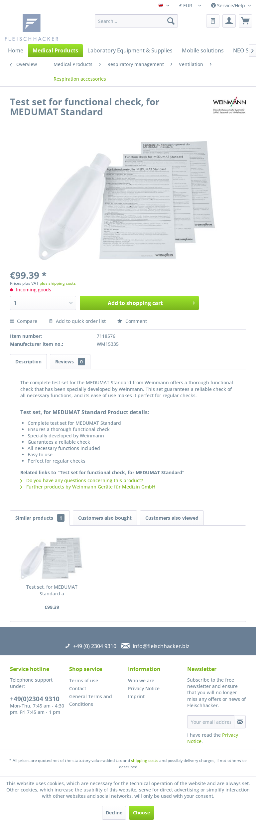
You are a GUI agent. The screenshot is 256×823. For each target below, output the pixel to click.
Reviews (70, 361)
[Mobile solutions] (202, 50)
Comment (132, 321)
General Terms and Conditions (90, 700)
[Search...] (136, 21)
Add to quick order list (77, 321)
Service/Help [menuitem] (228, 5)
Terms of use (83, 680)
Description (28, 361)
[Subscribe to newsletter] (240, 721)
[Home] (15, 50)
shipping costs (144, 760)
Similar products (39, 518)
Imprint (136, 696)
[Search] (171, 21)
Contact (77, 688)
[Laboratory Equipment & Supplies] (130, 50)
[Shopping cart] (245, 21)
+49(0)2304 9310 (35, 699)
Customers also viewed (171, 518)
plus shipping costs (58, 283)
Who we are (141, 680)
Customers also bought (105, 518)
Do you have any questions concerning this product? (81, 480)
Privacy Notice (144, 688)
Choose (141, 812)
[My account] (229, 21)
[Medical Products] (55, 50)
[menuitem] (136, 21)
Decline (114, 812)
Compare (23, 321)
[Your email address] (210, 721)
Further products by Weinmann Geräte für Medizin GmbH (87, 487)
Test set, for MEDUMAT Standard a (51, 590)
